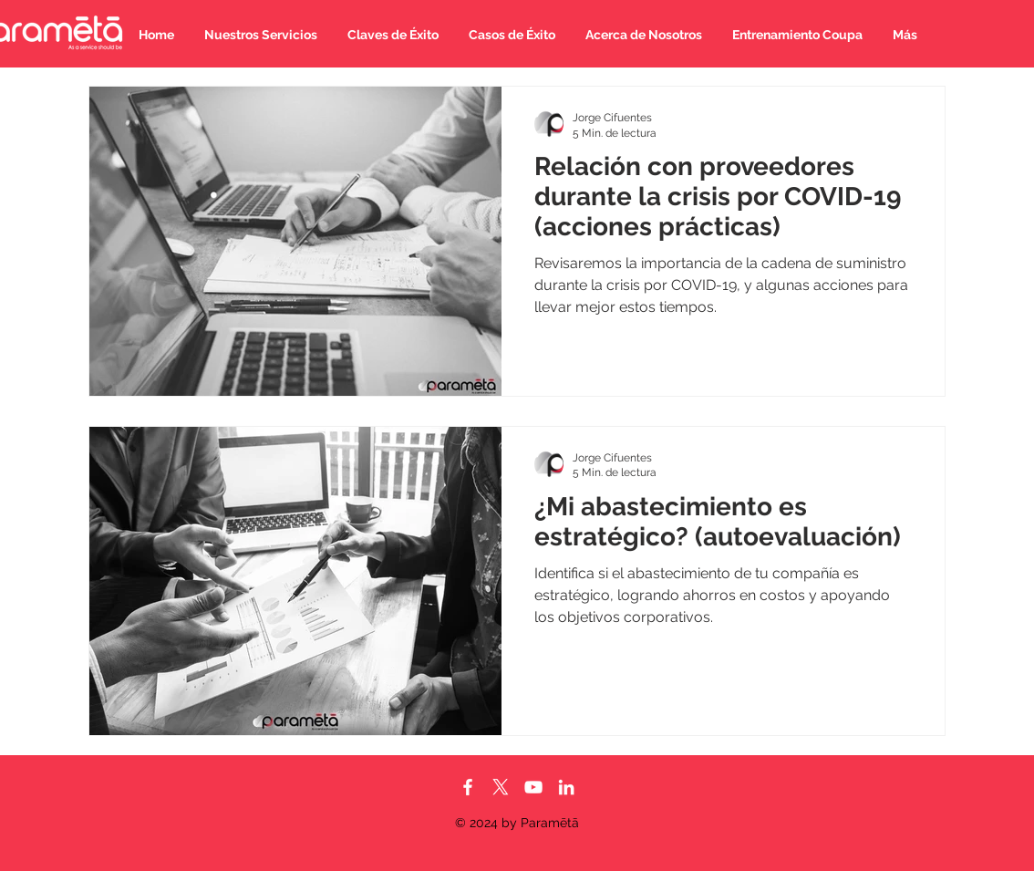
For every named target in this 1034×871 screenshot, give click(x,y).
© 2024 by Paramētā (517, 822)
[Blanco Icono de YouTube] (533, 787)
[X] (501, 787)
